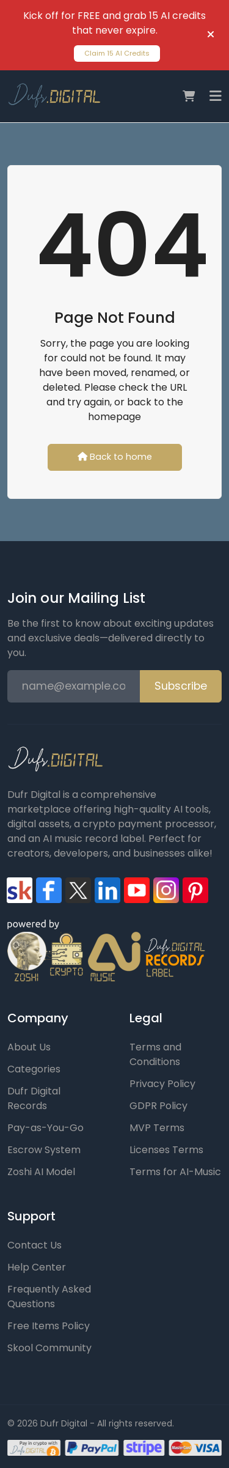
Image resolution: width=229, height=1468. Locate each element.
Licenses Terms (166, 1150)
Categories (33, 1069)
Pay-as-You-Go (45, 1128)
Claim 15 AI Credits (117, 53)
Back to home (115, 457)
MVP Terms (156, 1128)
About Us (29, 1047)
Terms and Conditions (155, 1054)
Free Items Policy (48, 1326)
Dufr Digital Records (33, 1098)
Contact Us (34, 1245)
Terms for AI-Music (175, 1172)
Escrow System (44, 1150)
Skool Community (49, 1348)
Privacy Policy (162, 1084)
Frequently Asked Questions (49, 1296)
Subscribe (180, 686)
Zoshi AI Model (41, 1172)
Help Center (36, 1267)
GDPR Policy (158, 1106)
